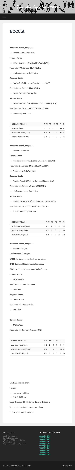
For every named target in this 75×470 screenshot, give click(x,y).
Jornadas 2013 (45, 449)
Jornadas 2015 (45, 443)
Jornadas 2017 (45, 442)
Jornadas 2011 (45, 452)
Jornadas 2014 (45, 447)
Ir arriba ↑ (67, 465)
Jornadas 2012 (45, 450)
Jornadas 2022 (45, 436)
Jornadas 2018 (45, 440)
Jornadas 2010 (45, 454)
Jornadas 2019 (45, 438)
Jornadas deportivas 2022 (37, 6)
